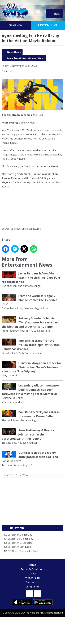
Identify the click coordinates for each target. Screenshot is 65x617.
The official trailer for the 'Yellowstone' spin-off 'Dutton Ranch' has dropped (31, 345)
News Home (14, 52)
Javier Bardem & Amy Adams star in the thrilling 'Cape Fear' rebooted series (31, 278)
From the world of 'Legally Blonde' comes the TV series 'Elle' (29, 300)
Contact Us (32, 582)
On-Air (32, 573)
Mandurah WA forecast (33, 518)
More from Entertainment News (26, 58)
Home (32, 564)
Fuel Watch (16, 528)
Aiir (41, 612)
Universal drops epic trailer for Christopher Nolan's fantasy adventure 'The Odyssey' (31, 367)
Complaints (32, 586)
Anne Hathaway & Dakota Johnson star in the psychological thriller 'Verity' (28, 434)
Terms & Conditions (32, 569)
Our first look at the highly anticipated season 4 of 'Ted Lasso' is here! (30, 457)
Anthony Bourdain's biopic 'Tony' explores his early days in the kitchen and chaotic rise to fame (32, 322)
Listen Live (48, 25)
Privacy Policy (32, 577)
